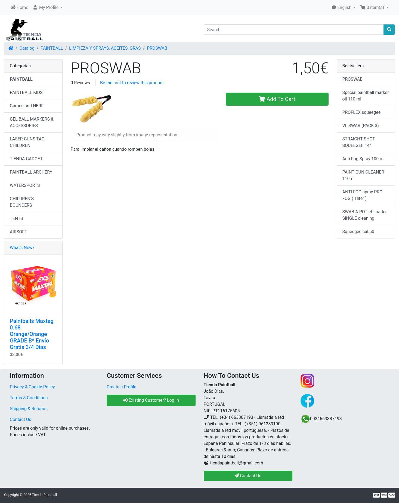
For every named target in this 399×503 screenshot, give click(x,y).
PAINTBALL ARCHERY (31, 172)
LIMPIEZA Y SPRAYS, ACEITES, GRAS (105, 48)
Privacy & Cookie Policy (32, 386)
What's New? (22, 247)
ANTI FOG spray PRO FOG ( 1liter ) (362, 195)
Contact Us (20, 419)
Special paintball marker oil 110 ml (365, 96)
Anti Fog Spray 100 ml (363, 158)
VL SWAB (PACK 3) (360, 125)
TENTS (16, 218)
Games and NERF (27, 105)
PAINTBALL (52, 48)
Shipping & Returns (28, 408)
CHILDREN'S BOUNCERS (22, 202)
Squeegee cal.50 (358, 231)
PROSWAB (157, 48)
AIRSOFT (18, 231)
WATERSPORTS (25, 185)
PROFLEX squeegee (361, 112)
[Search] (294, 29)
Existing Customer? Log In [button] (151, 400)
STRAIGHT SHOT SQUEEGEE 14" (358, 142)
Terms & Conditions (29, 397)
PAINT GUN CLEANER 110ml (363, 175)
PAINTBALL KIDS (26, 92)
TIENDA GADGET (26, 158)
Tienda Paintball (44, 495)
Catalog (27, 48)
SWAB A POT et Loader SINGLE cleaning (364, 215)
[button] (47, 7)
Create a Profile (121, 386)
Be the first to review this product (132, 82)
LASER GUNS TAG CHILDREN (27, 142)
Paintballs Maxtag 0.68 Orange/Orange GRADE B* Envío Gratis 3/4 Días (32, 334)
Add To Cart (277, 99)
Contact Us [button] (247, 475)
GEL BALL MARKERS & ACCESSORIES (32, 122)
